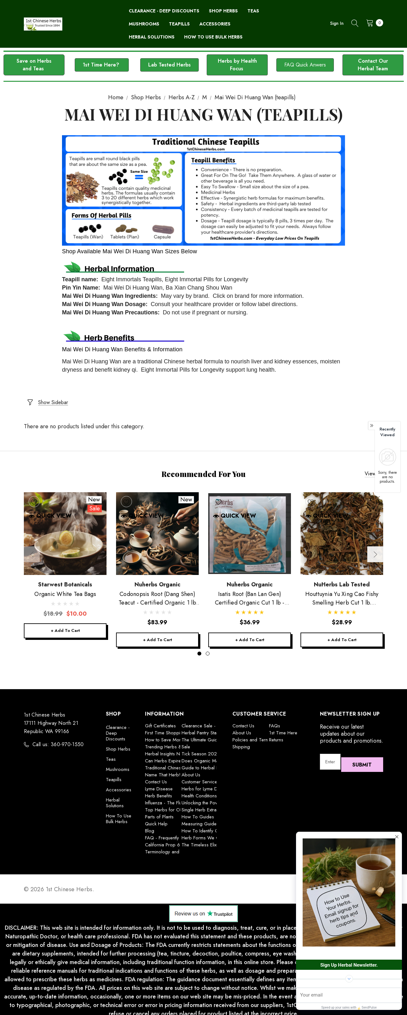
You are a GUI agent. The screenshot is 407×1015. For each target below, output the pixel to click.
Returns (276, 736)
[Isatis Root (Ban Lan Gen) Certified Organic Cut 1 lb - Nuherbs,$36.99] (249, 528)
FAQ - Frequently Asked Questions (180, 834)
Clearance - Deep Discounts (118, 730)
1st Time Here (283, 729)
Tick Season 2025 (201, 750)
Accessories (118, 786)
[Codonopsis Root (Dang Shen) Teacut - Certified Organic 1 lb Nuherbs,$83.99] (157, 528)
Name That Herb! (163, 771)
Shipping (241, 743)
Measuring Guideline (202, 820)
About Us (191, 771)
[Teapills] (179, 24)
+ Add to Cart (65, 626)
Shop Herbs (118, 745)
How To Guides (198, 813)
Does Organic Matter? (204, 757)
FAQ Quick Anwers (305, 64)
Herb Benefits (158, 792)
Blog (149, 827)
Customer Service (199, 778)
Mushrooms (117, 766)
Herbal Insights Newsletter (171, 750)
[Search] (355, 24)
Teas (111, 756)
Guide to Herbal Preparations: (212, 764)
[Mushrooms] (144, 24)
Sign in (337, 23)
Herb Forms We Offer (204, 834)
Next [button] (375, 550)
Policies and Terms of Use (259, 736)
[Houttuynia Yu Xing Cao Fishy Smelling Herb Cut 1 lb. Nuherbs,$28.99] (341, 528)
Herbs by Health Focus (237, 64)
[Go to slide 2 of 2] (208, 650)
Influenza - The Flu (163, 799)
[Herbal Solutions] (151, 37)
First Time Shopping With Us (174, 729)
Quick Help (156, 820)
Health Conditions (199, 792)
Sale (186, 743)
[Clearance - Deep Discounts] (164, 11)
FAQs (274, 722)
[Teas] (253, 11)
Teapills (113, 776)
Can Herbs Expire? (164, 757)
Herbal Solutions (115, 799)
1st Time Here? (102, 64)
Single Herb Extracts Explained (212, 806)
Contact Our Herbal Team (373, 64)
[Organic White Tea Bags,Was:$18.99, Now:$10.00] (65, 528)
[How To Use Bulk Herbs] (213, 37)
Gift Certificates (160, 722)
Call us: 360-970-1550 (58, 741)
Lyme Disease (159, 785)
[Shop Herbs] (223, 11)
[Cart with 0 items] (372, 23)
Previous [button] (32, 550)
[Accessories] (215, 24)
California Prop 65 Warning (173, 841)
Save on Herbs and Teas (34, 64)
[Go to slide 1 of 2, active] (199, 650)
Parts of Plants (159, 813)
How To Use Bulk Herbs (118, 815)
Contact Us (156, 778)
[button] (34, 64)
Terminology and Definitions (173, 848)
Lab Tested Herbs (169, 64)
